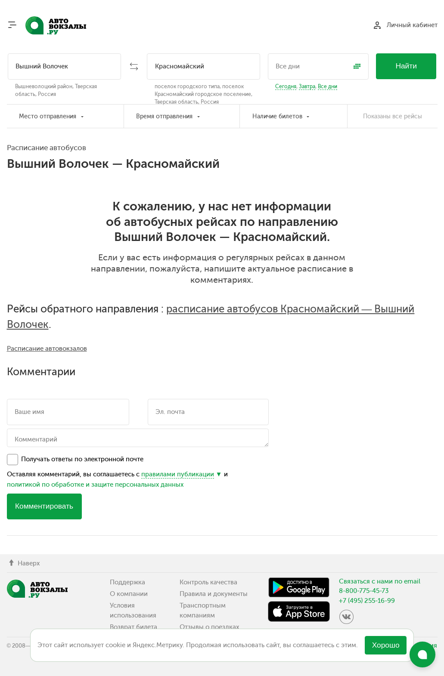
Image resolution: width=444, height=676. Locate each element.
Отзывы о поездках (209, 627)
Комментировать (44, 506)
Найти (406, 66)
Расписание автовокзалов (47, 348)
